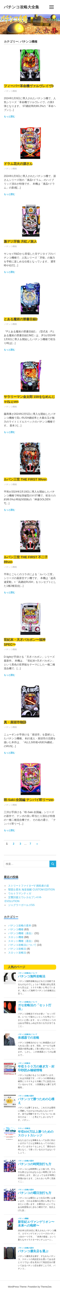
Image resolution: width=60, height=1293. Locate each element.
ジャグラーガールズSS (21, 905)
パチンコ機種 (10, 91)
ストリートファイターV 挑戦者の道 (28, 885)
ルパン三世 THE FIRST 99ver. (25, 479)
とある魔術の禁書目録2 (21, 319)
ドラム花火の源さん (18, 163)
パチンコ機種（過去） (21, 933)
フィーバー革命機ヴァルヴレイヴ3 (29, 86)
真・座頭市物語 (15, 722)
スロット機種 (16, 937)
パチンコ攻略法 (17, 948)
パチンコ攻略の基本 (19, 925)
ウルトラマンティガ (19, 893)
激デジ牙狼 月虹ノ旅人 (20, 241)
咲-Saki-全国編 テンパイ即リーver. (29, 800)
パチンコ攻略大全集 (21, 7)
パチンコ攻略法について (22, 945)
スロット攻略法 (17, 952)
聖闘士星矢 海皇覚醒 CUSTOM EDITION (31, 889)
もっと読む (9, 116)
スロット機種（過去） (21, 941)
